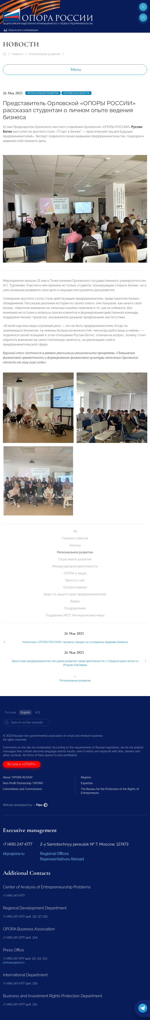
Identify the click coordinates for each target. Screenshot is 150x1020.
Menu (76, 69)
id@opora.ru (13, 853)
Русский (10, 712)
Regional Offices (54, 853)
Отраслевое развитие (75, 559)
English (25, 712)
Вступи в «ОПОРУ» (21, 764)
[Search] (26, 722)
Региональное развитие (44, 54)
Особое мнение (75, 587)
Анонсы (75, 545)
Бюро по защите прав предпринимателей (75, 594)
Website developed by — (25, 805)
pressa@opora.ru (13, 962)
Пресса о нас (75, 580)
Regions (86, 777)
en (143, 17)
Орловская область (76, 93)
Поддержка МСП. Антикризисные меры (75, 615)
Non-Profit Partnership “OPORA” (23, 783)
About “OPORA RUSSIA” (18, 777)
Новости (17, 54)
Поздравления (75, 608)
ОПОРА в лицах (75, 573)
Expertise (87, 783)
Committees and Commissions (22, 789)
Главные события (75, 538)
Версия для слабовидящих (21, 30)
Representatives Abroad (62, 859)
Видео (75, 601)
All (75, 531)
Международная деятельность (75, 566)
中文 (37, 712)
